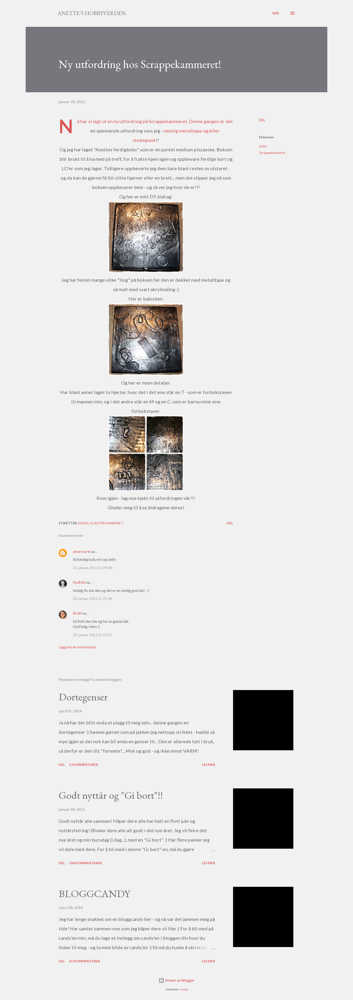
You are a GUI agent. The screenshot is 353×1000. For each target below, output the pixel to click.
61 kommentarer (84, 961)
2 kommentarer (83, 765)
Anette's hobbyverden (92, 13)
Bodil (77, 613)
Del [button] (262, 120)
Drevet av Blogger (176, 980)
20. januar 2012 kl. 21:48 (92, 598)
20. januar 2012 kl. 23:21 (92, 634)
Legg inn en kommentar (77, 647)
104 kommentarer (85, 863)
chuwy (184, 989)
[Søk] (275, 13)
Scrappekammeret (168, 121)
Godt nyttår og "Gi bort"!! (111, 795)
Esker (263, 146)
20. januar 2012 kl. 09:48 (92, 567)
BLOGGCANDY (94, 893)
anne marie (81, 551)
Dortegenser (83, 696)
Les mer (208, 765)
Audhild (79, 582)
